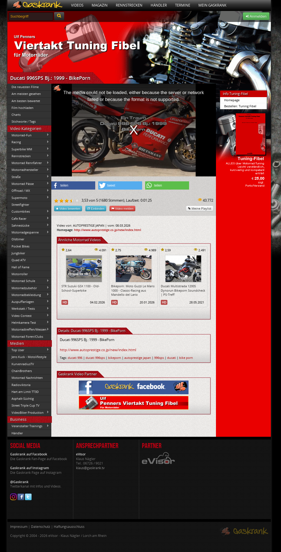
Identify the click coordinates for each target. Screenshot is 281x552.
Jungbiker (18, 253)
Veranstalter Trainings (28, 426)
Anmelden (256, 16)
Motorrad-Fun (28, 135)
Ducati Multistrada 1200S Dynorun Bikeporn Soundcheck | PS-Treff (183, 290)
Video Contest (28, 315)
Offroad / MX (28, 190)
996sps (159, 358)
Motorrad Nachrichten (27, 378)
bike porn (186, 358)
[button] (73, 185)
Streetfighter (20, 204)
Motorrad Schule (28, 281)
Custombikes (28, 211)
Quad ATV (19, 260)
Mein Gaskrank (212, 5)
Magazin (100, 5)
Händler (159, 5)
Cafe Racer (28, 218)
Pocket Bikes (20, 246)
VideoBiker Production (28, 412)
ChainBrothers (22, 371)
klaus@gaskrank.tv (90, 468)
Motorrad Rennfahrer (28, 163)
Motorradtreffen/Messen (28, 329)
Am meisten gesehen (26, 94)
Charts (16, 114)
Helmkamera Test (28, 322)
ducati (171, 358)
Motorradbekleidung (28, 294)
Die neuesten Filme (25, 87)
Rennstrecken (129, 5)
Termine (182, 5)
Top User (28, 350)
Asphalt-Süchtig (23, 398)
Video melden (122, 208)
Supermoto (28, 197)
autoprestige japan (137, 358)
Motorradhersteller (28, 170)
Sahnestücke (28, 225)
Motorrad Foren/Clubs (27, 336)
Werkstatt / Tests (28, 308)
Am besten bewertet (26, 101)
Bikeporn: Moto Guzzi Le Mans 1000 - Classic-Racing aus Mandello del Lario (132, 290)
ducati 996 (75, 358)
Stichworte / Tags (24, 121)
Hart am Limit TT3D (25, 392)
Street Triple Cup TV (26, 405)
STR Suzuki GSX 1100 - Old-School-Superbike (80, 288)
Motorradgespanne (28, 232)
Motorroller (20, 274)
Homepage (232, 100)
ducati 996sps (95, 358)
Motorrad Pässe (28, 183)
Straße (28, 176)
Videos (77, 5)
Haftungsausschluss (69, 526)
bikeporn (114, 358)
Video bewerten (68, 208)
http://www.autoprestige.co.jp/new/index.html (107, 230)
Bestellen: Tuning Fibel (240, 106)
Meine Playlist (199, 208)
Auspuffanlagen (28, 301)
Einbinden (95, 208)
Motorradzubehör (28, 288)
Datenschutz (40, 526)
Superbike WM (28, 149)
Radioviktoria (21, 385)
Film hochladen (22, 108)
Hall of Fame (20, 267)
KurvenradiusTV (23, 364)
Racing (28, 142)
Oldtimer (18, 239)
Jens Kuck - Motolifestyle (29, 357)
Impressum (18, 526)
